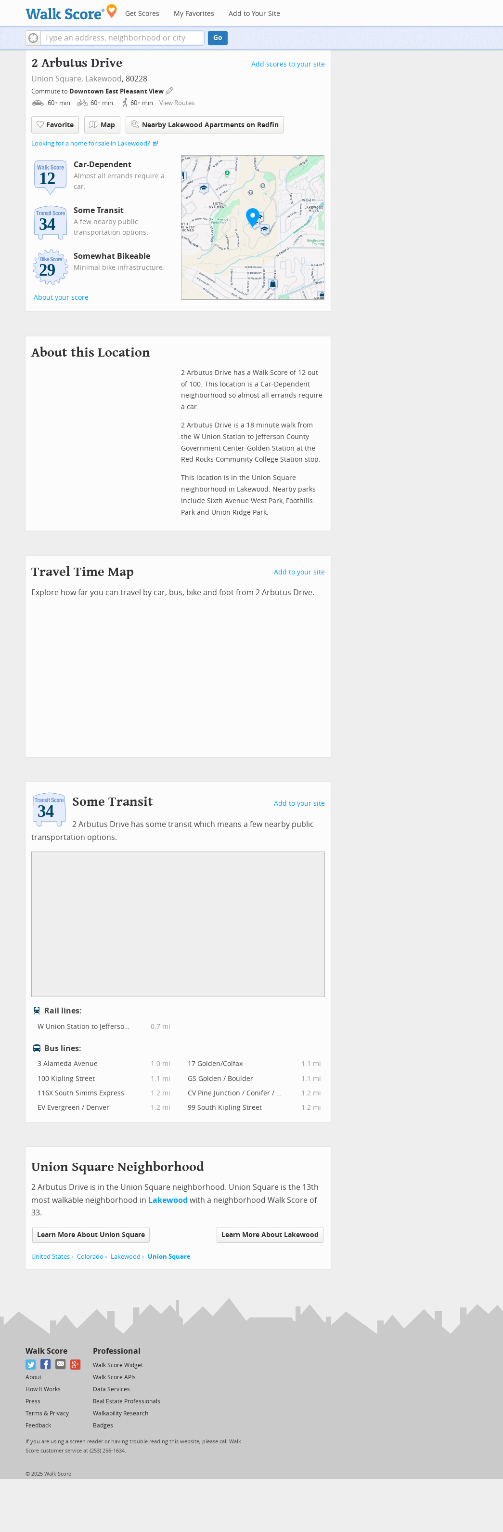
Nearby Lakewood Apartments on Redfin (205, 124)
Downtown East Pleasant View (117, 91)
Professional (117, 1351)
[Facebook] (46, 1364)
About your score (61, 297)
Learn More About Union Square (91, 1235)
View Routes (176, 103)
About (33, 1377)
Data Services (111, 1389)
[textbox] (122, 38)
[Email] (60, 1364)
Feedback (38, 1425)
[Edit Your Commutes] (170, 89)
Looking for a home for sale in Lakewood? (90, 143)
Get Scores (142, 14)
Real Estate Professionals (126, 1401)
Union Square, (57, 78)
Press (33, 1401)
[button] (33, 38)
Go (217, 38)
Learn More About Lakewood (270, 1235)
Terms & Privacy (47, 1413)
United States (50, 1256)
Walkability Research (120, 1413)
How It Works (43, 1389)
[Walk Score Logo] (71, 12)
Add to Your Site (254, 14)
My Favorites (194, 14)
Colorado (90, 1256)
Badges (103, 1425)
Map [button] (102, 124)
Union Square (169, 1256)
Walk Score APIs (114, 1377)
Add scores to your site (288, 64)
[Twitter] (31, 1364)
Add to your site (299, 572)
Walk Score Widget (118, 1365)
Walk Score (46, 1351)
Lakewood (103, 78)
